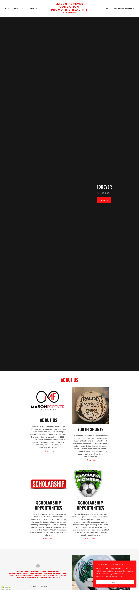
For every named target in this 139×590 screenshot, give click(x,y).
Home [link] (8, 8)
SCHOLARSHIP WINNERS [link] (122, 8)
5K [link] (107, 8)
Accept (114, 582)
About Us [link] (18, 8)
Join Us (104, 200)
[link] (69, 13)
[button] (48, 451)
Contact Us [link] (33, 8)
